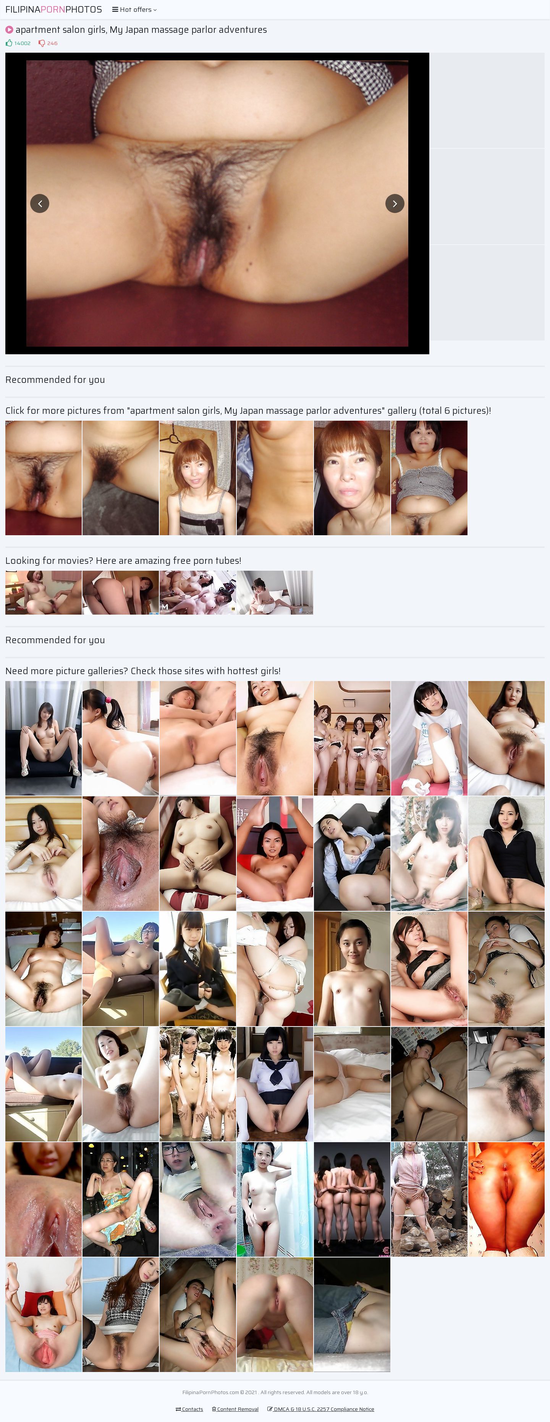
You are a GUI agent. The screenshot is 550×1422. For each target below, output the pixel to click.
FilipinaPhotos (53, 9)
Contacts (189, 1409)
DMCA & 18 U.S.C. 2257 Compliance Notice (320, 1409)
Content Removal (235, 1409)
